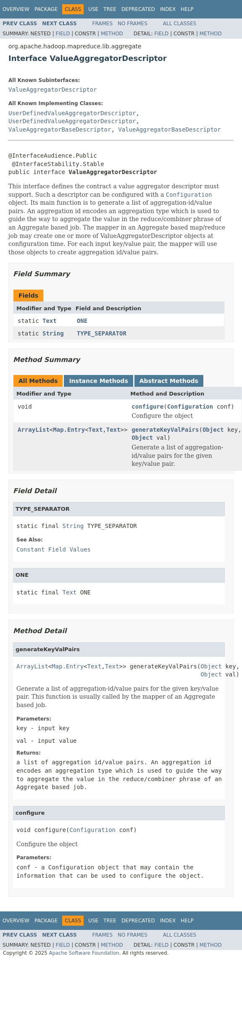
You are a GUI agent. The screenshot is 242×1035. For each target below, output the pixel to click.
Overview (16, 9)
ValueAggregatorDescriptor (52, 89)
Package (46, 9)
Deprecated (138, 9)
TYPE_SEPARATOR (101, 333)
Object (213, 429)
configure (147, 406)
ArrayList (34, 429)
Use (93, 9)
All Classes (179, 23)
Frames (102, 23)
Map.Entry (69, 429)
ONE (82, 320)
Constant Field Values (53, 549)
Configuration (190, 406)
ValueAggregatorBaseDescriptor (59, 129)
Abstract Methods (168, 381)
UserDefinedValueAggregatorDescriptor (72, 113)
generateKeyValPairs (165, 429)
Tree (109, 9)
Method (112, 34)
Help (187, 9)
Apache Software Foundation (84, 953)
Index (168, 9)
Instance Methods (98, 381)
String (53, 333)
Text (49, 320)
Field (62, 34)
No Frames (132, 23)
